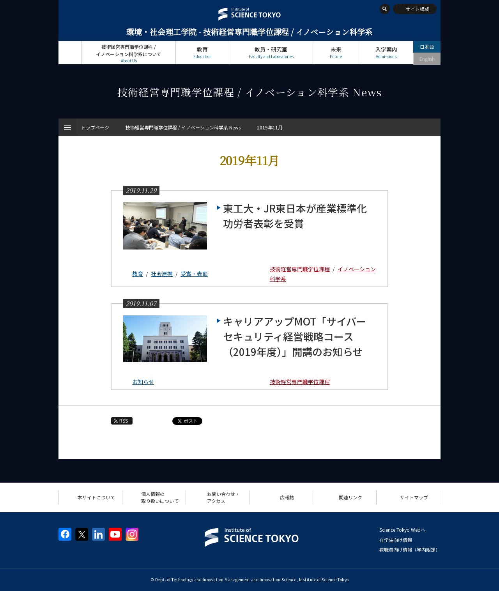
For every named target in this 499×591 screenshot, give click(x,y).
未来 (336, 52)
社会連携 (162, 274)
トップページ (69, 52)
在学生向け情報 (395, 539)
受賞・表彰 (194, 274)
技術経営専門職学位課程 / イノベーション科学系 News (183, 127)
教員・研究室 (271, 52)
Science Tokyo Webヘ (402, 529)
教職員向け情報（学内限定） (409, 549)
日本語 (427, 46)
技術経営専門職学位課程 (300, 269)
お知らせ (143, 382)
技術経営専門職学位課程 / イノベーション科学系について (128, 53)
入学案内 (386, 52)
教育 (202, 52)
